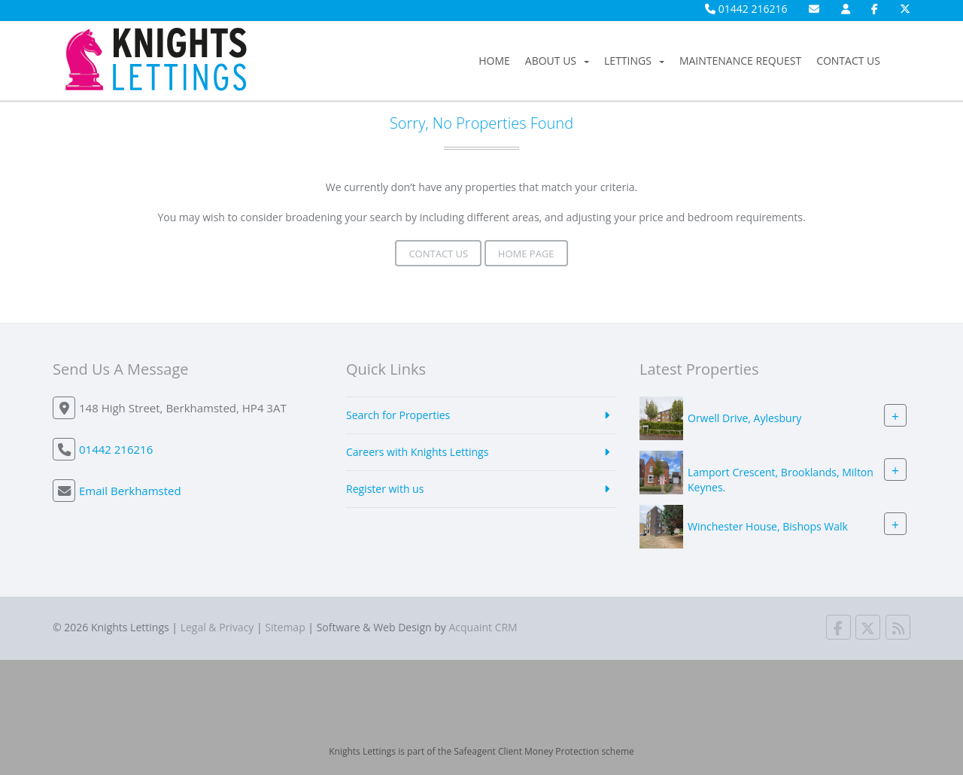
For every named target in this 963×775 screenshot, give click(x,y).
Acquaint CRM (482, 627)
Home (494, 60)
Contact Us (848, 60)
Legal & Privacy (217, 627)
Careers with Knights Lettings (417, 452)
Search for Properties (398, 415)
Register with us (385, 489)
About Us (557, 60)
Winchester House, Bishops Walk (768, 526)
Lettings (634, 60)
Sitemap (285, 627)
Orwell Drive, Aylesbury (744, 418)
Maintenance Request (740, 60)
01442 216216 (746, 9)
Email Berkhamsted (130, 490)
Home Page (526, 253)
